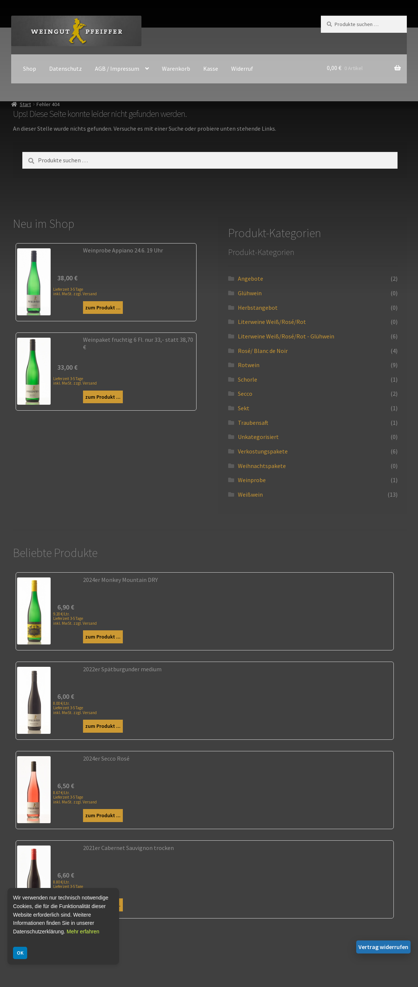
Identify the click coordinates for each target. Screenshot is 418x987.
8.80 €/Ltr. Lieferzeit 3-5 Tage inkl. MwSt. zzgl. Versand (75, 886)
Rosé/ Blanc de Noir (263, 350)
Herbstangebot (258, 307)
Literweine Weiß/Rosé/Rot (272, 321)
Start (25, 104)
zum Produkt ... (103, 307)
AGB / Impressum (117, 68)
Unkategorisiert (258, 436)
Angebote (250, 278)
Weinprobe (252, 480)
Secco (245, 393)
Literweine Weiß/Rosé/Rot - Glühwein (286, 336)
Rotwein (248, 365)
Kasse (210, 68)
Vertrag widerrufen (383, 947)
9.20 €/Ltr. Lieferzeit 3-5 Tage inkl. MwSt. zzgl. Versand (75, 618)
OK (20, 952)
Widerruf (242, 68)
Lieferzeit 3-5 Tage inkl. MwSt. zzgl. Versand (75, 291)
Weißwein (250, 494)
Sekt (243, 408)
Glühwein (250, 293)
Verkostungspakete (263, 451)
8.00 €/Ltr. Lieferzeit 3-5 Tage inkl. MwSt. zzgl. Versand (75, 707)
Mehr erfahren (83, 932)
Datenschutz (65, 68)
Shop (29, 68)
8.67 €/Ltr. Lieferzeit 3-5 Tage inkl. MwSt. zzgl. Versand (75, 797)
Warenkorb (176, 68)
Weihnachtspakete (262, 465)
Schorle (247, 379)
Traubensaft (253, 422)
